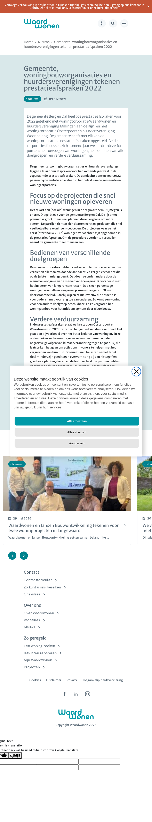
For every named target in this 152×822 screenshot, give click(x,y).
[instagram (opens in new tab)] (87, 694)
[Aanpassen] (77, 443)
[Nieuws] (44, 42)
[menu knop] (124, 23)
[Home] (28, 42)
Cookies (35, 680)
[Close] (136, 371)
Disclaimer (53, 680)
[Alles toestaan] (77, 421)
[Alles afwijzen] (77, 432)
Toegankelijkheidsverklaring (102, 680)
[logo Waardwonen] (42, 23)
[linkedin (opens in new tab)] (76, 694)
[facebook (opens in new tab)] (65, 694)
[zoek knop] (113, 23)
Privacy (72, 680)
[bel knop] (102, 23)
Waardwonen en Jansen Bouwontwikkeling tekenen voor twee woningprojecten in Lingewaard (63, 528)
